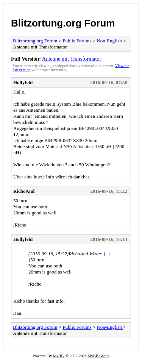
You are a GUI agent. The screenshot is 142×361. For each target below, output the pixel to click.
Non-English (110, 41)
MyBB (58, 356)
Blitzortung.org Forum (63, 23)
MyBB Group (98, 356)
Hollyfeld (23, 82)
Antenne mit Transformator (71, 59)
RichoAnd (23, 191)
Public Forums (76, 41)
